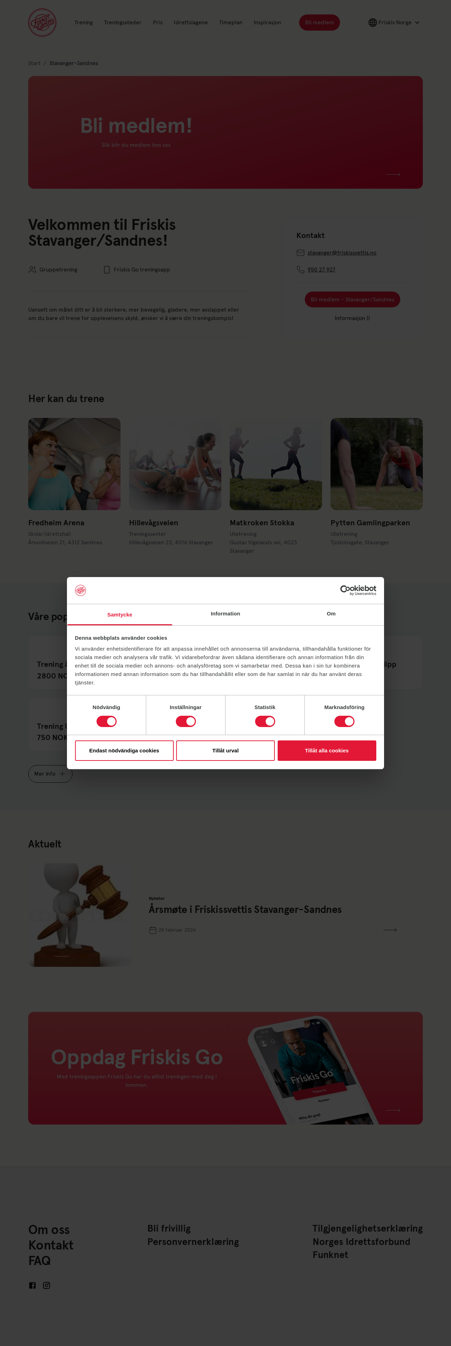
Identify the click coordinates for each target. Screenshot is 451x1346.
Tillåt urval (225, 750)
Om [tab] (331, 613)
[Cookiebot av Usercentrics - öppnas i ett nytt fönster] (345, 590)
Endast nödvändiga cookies (124, 750)
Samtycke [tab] (119, 615)
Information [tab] (225, 613)
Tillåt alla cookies (327, 750)
